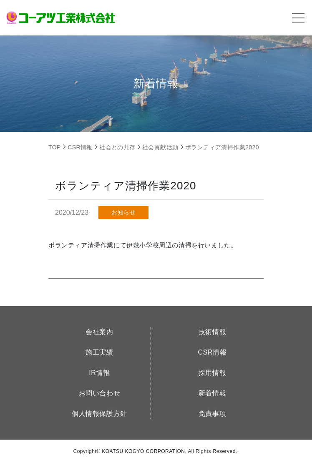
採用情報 (212, 372)
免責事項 (212, 413)
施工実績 (99, 352)
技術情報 (212, 331)
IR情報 (99, 372)
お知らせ (123, 212)
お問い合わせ (100, 393)
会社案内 (99, 331)
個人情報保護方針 (99, 413)
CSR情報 (212, 352)
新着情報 (212, 393)
